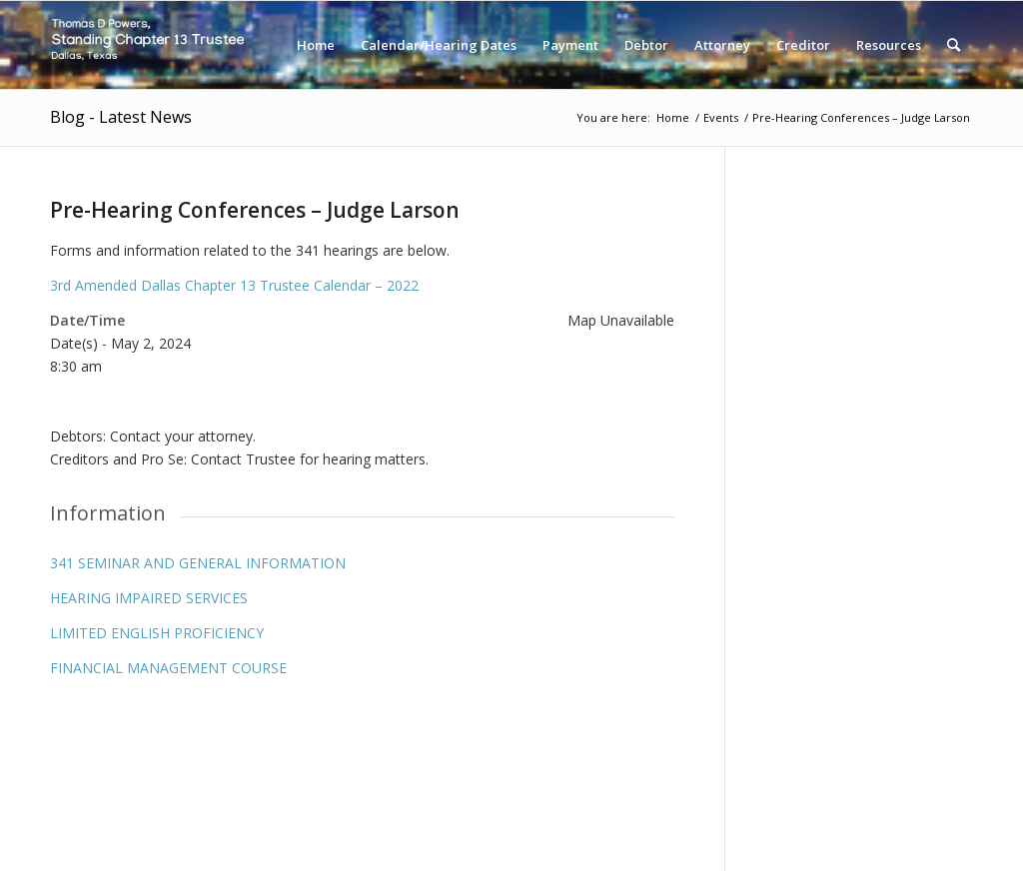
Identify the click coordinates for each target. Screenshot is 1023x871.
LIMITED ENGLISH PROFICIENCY (157, 632)
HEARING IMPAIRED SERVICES (149, 597)
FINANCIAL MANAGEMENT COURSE (168, 667)
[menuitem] (316, 45)
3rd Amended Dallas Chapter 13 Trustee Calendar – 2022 (234, 285)
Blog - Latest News (121, 117)
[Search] (953, 45)
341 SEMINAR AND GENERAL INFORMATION (198, 562)
